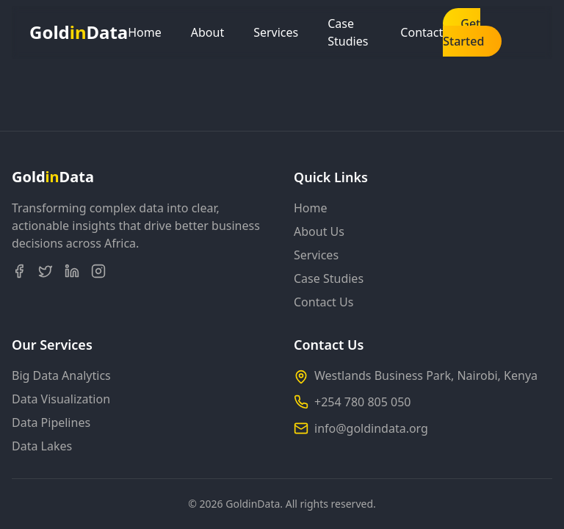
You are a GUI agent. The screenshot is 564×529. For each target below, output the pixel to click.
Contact (421, 32)
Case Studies (348, 32)
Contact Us (323, 302)
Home (145, 32)
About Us (319, 231)
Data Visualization (61, 399)
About (207, 32)
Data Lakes (42, 446)
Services (275, 32)
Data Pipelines (51, 422)
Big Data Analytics (61, 375)
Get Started (463, 32)
